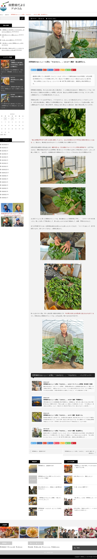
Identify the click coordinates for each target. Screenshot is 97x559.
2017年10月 (4, 144)
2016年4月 (4, 191)
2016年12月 (4, 169)
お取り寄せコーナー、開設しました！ (83, 476)
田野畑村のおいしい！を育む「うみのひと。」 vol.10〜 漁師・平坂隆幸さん (63, 399)
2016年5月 (4, 188)
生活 (7, 14)
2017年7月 (4, 147)
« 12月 (1, 134)
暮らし (54, 18)
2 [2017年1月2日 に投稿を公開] (5, 118)
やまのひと (50, 18)
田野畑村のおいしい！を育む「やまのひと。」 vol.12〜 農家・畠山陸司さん (63, 431)
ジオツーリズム (47, 547)
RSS (78, 548)
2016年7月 (4, 182)
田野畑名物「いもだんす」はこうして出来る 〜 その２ (49, 509)
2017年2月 (4, 163)
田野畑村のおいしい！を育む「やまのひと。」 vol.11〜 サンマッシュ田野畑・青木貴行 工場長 (67, 384)
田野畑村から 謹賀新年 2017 (41, 451)
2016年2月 (4, 197)
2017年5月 (4, 153)
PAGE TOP (48, 552)
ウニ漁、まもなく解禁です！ (81, 487)
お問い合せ (19, 547)
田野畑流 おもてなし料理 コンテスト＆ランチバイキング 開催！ (49, 477)
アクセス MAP (12, 547)
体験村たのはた (56, 547)
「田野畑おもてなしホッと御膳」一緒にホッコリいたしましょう (49, 498)
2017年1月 (4, 166)
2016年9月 (4, 175)
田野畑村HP (3, 547)
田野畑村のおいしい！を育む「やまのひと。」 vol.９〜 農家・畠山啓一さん (63, 415)
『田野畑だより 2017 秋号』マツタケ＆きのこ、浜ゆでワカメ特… (85, 466)
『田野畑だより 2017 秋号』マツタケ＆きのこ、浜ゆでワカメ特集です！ (17, 64)
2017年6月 (4, 150)
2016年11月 (4, 172)
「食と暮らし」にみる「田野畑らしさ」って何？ (85, 498)
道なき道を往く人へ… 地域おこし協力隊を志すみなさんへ (50, 488)
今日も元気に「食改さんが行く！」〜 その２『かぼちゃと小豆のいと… (85, 509)
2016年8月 (4, 178)
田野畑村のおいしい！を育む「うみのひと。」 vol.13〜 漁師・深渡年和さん (78, 452)
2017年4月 (4, 157)
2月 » (5, 134)
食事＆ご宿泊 (38, 547)
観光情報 (31, 547)
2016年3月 (4, 194)
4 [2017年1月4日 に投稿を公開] (12, 118)
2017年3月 (4, 160)
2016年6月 (4, 185)
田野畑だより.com (85, 557)
